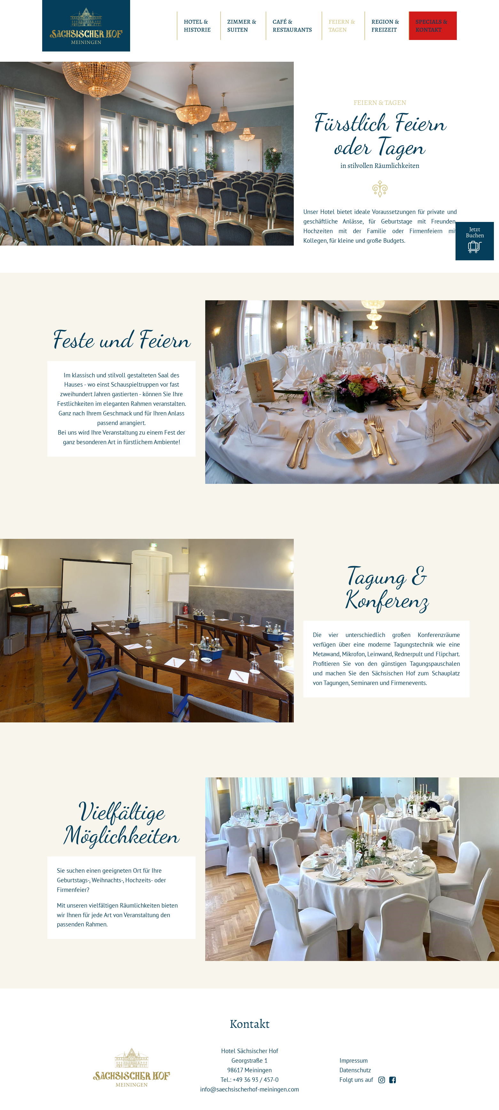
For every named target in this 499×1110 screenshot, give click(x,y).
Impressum (353, 1060)
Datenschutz (355, 1070)
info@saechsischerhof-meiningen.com (249, 1089)
